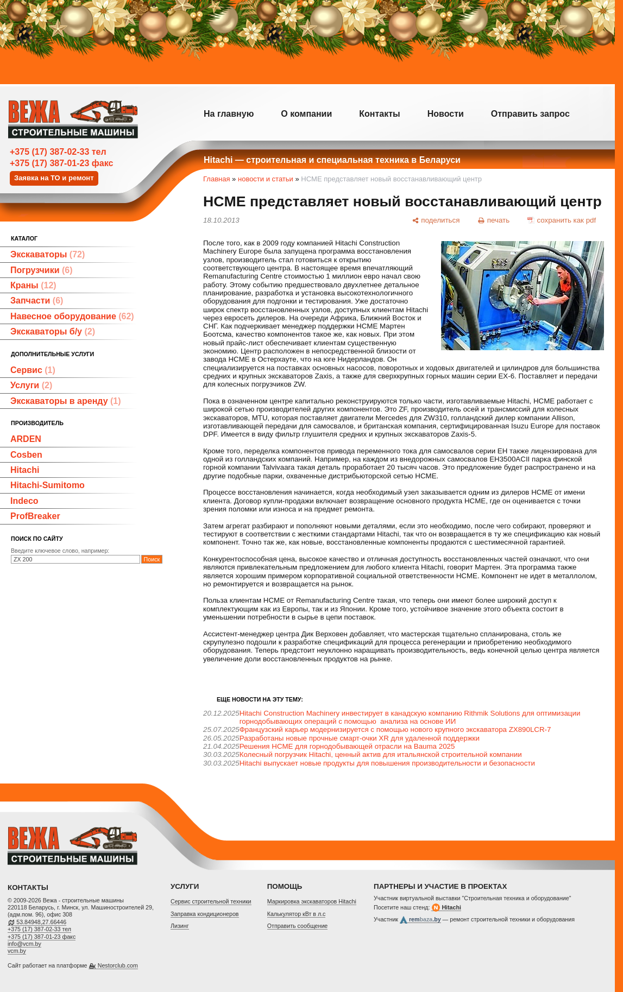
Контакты (379, 113)
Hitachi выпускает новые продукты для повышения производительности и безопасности (387, 763)
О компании (306, 113)
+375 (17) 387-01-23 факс (61, 163)
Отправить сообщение (297, 926)
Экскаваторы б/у (52, 331)
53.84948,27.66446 (41, 922)
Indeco (24, 501)
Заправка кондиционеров (205, 914)
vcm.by (17, 950)
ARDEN (25, 439)
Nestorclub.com (118, 965)
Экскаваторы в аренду (65, 401)
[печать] (494, 220)
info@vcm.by (24, 943)
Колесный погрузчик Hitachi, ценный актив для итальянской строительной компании (381, 754)
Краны (33, 285)
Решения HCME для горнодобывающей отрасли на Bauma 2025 (347, 746)
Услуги (31, 385)
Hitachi (24, 470)
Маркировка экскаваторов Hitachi (311, 901)
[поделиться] (436, 220)
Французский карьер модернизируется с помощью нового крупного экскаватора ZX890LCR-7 (395, 729)
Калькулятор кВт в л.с (296, 914)
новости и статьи (265, 179)
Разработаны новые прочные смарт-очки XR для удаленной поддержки (360, 738)
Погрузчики (41, 270)
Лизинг (180, 926)
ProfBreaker (35, 516)
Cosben (26, 454)
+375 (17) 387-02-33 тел (58, 151)
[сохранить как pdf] (562, 220)
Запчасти (36, 300)
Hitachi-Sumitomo (47, 485)
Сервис (32, 370)
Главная (216, 179)
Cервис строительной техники (211, 901)
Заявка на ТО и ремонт (54, 178)
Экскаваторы (47, 254)
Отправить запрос (530, 113)
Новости (445, 113)
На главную (229, 113)
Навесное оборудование (72, 316)
